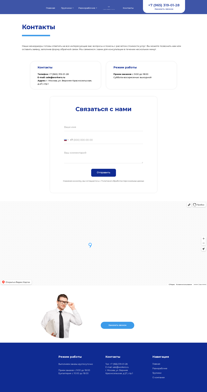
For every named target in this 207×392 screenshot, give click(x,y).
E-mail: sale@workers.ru (117, 367)
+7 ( (51, 74)
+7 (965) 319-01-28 (149, 312)
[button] (164, 9)
